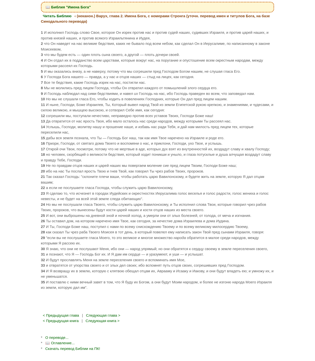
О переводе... (56, 337)
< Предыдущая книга (61, 321)
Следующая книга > (103, 321)
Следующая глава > (103, 315)
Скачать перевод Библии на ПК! (72, 348)
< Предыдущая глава (61, 315)
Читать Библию (57, 16)
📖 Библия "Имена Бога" (68, 7)
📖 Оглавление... (60, 343)
